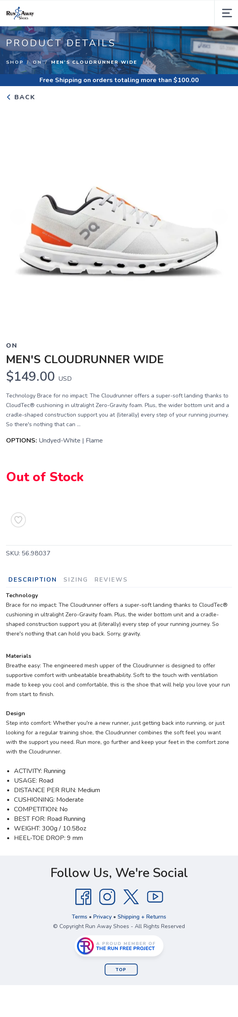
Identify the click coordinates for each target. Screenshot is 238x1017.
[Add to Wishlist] (18, 519)
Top (121, 970)
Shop (15, 62)
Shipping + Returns (142, 917)
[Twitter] (131, 897)
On (37, 62)
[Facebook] (83, 897)
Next (220, 217)
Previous (18, 217)
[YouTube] (155, 897)
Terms (79, 917)
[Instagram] (107, 897)
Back (20, 97)
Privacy (102, 917)
